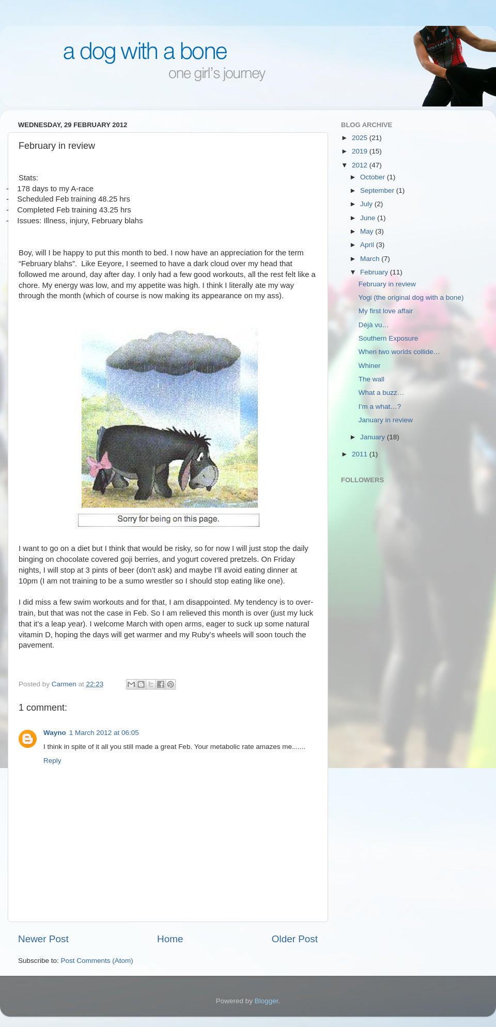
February (375, 272)
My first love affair (386, 311)
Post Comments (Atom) (97, 960)
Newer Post (43, 938)
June (368, 218)
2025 (360, 138)
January (373, 437)
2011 (360, 454)
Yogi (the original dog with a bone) (411, 297)
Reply (52, 760)
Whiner (370, 366)
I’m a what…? (380, 406)
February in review (387, 284)
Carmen (65, 684)
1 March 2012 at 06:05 (104, 733)
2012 (360, 165)
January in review (386, 420)
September (378, 190)
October (373, 177)
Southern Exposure (389, 338)
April (368, 245)
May (367, 231)
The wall (371, 379)
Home (170, 938)
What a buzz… (382, 392)
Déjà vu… (374, 325)
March (370, 259)
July (367, 204)
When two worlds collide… (399, 352)
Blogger (266, 1001)
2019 (360, 151)
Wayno (54, 733)
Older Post (295, 938)
